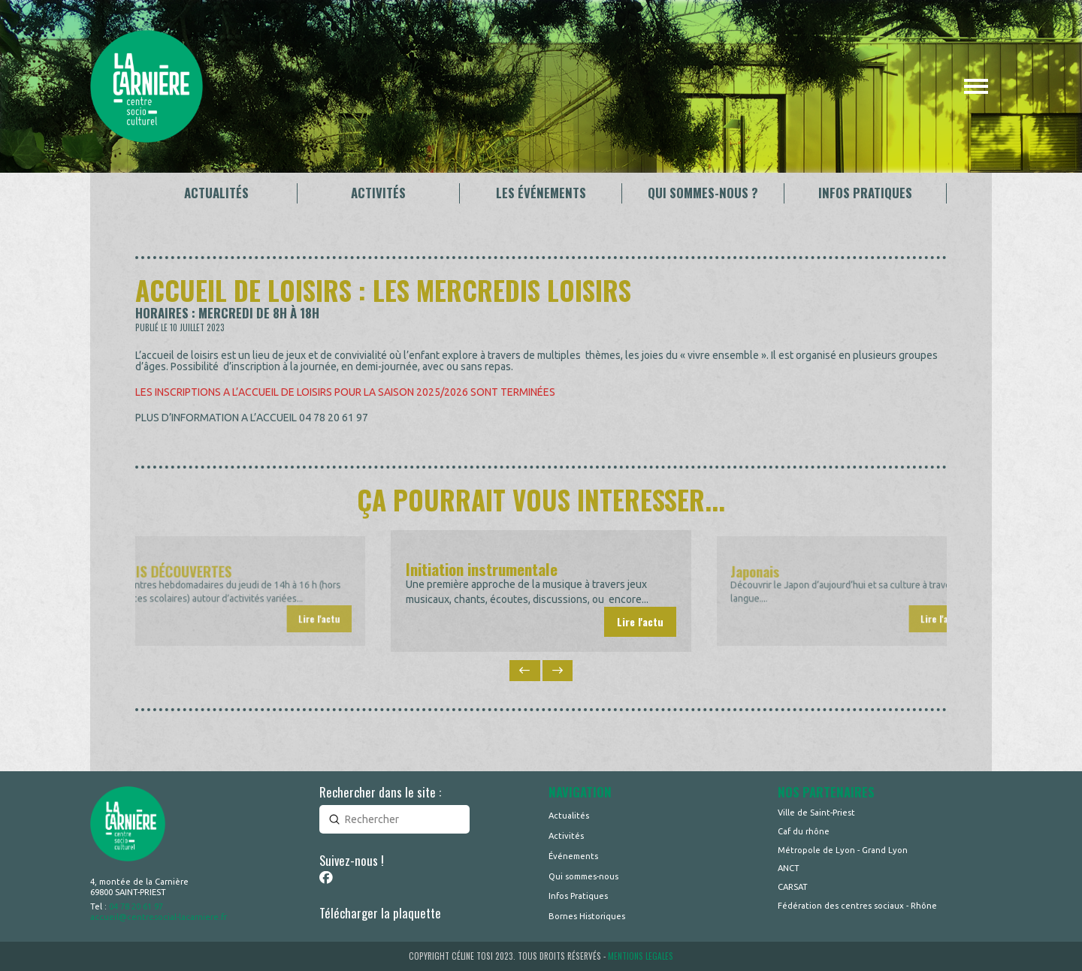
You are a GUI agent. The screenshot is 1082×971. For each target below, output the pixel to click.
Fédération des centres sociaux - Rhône (857, 905)
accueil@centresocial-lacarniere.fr (158, 916)
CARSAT (793, 886)
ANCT (788, 868)
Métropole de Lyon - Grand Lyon (843, 850)
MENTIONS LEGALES (640, 956)
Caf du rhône (804, 831)
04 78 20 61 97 (136, 906)
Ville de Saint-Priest (816, 812)
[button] (976, 86)
